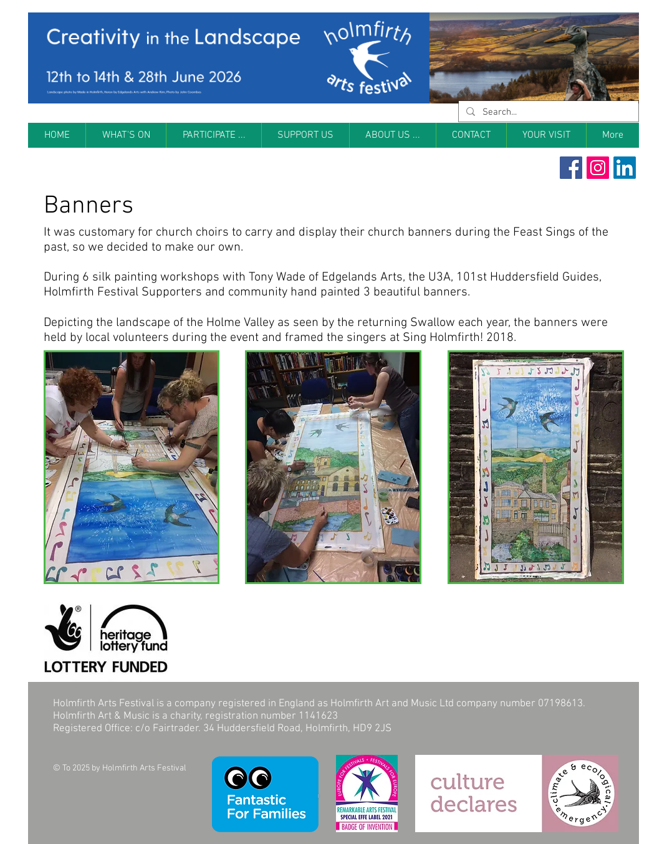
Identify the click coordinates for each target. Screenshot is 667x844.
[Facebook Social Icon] (571, 167)
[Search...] (547, 112)
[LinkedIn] (624, 167)
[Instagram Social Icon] (598, 167)
